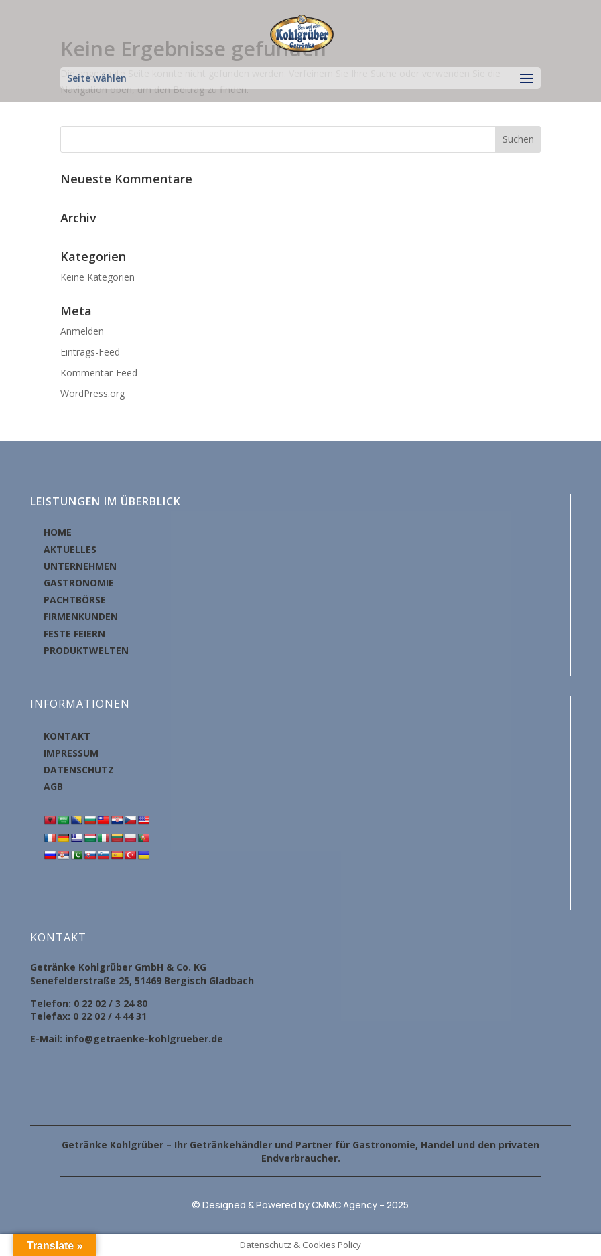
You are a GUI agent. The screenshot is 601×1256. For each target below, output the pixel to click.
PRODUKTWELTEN (86, 650)
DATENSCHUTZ (79, 769)
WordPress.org (92, 393)
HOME (58, 532)
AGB (53, 786)
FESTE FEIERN (74, 633)
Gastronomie (383, 1144)
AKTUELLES (70, 549)
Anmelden (82, 331)
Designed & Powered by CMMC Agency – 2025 (305, 1204)
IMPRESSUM (71, 753)
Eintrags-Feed (90, 351)
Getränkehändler (231, 1144)
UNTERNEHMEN (80, 566)
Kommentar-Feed (98, 372)
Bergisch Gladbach (209, 980)
